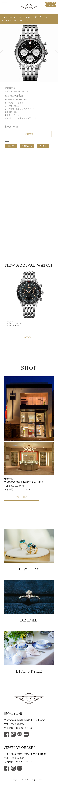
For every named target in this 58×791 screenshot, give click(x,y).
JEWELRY (29, 554)
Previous (3, 302)
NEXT (43, 147)
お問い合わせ (50, 2)
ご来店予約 (50, 5)
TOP (3, 17)
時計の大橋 (28, 134)
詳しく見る (21, 500)
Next (55, 302)
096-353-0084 (17, 488)
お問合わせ (27, 147)
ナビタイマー (39, 17)
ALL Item (29, 339)
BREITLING (24, 17)
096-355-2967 (17, 767)
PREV (11, 147)
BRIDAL (29, 606)
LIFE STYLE (29, 660)
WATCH (12, 17)
